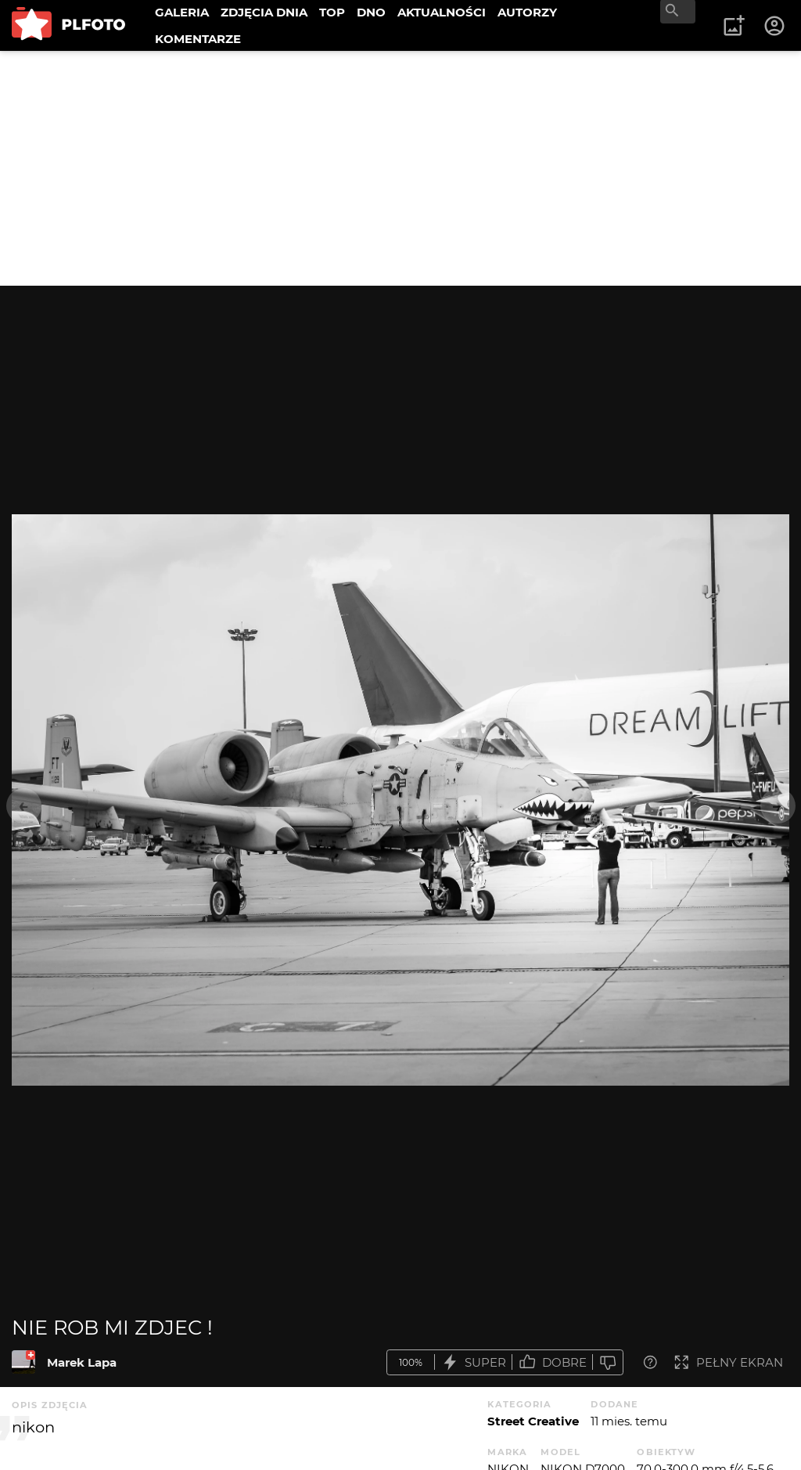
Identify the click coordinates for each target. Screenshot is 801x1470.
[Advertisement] (400, 168)
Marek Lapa (82, 1362)
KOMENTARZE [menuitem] (198, 38)
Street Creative (533, 1421)
